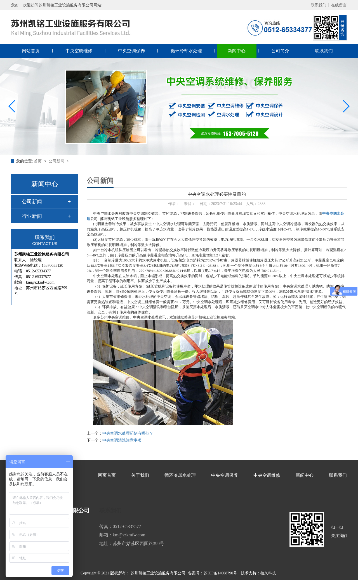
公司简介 (280, 50)
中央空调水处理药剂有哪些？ (127, 433)
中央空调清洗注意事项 (122, 440)
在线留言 (339, 5)
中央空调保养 (131, 50)
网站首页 (31, 50)
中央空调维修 (78, 50)
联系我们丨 (320, 5)
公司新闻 (57, 161)
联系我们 (324, 50)
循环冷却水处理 (186, 50)
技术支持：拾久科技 (258, 573)
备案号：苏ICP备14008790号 (212, 573)
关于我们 (140, 475)
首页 (38, 161)
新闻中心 (237, 50)
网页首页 (107, 475)
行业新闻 (32, 216)
